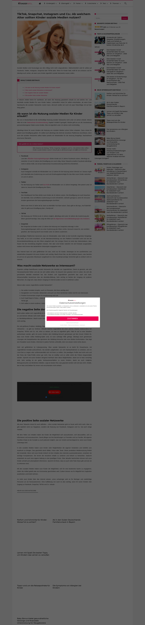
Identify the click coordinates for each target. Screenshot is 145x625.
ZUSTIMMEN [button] (72, 319)
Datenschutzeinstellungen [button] (72, 322)
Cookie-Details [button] (63, 325)
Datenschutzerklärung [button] (73, 325)
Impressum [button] (82, 325)
